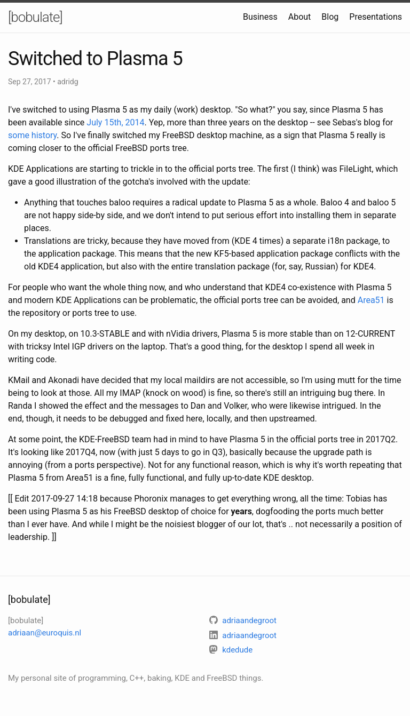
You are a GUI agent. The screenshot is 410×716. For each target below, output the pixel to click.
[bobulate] (35, 17)
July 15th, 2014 (115, 122)
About (299, 17)
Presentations (375, 17)
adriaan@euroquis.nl (44, 633)
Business (260, 17)
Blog (329, 17)
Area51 (371, 300)
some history (32, 135)
